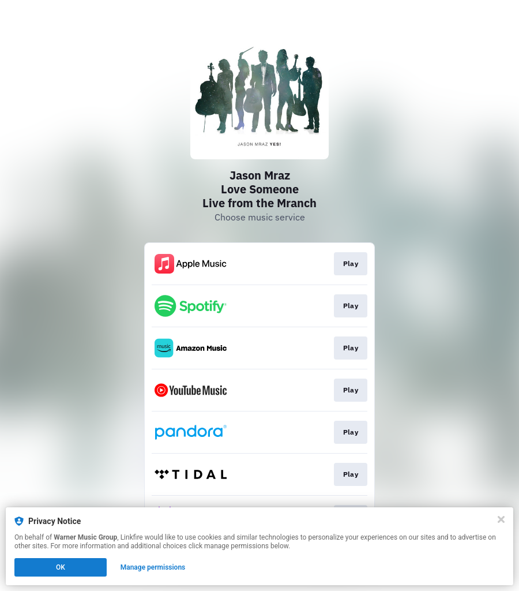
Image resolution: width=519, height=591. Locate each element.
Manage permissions (153, 567)
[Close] (501, 519)
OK (60, 567)
